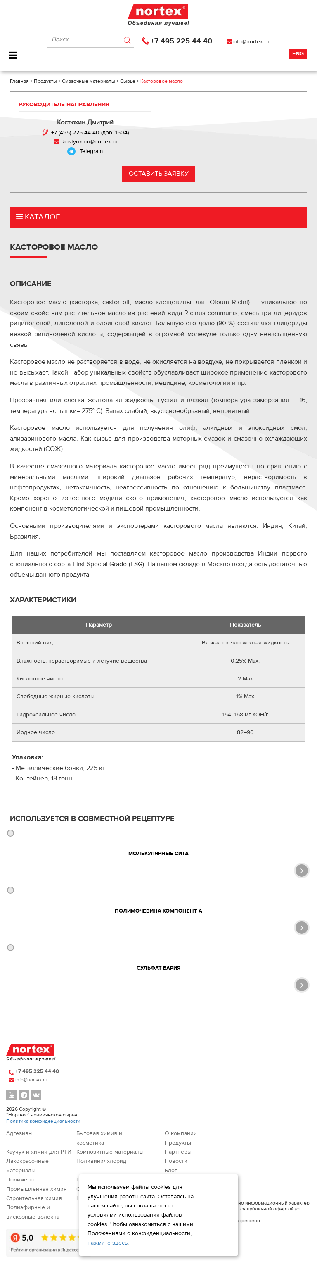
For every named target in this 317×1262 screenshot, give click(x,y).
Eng (298, 53)
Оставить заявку (159, 173)
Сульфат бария (158, 968)
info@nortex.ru (251, 41)
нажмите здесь (108, 1243)
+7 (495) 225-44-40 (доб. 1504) (90, 132)
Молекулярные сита (158, 853)
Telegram (91, 151)
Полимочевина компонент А (158, 911)
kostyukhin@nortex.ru (90, 142)
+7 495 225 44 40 (181, 41)
